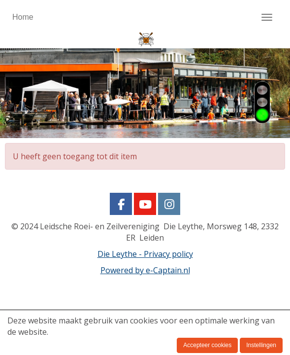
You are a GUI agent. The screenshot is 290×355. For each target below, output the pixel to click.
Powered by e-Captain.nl (145, 270)
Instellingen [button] (261, 345)
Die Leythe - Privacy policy (145, 253)
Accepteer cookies (207, 345)
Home (22, 17)
